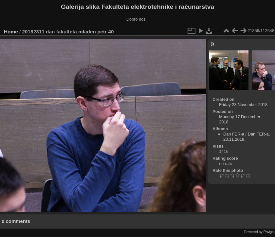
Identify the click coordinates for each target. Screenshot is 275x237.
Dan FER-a (233, 134)
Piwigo (269, 232)
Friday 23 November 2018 (243, 104)
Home (11, 31)
